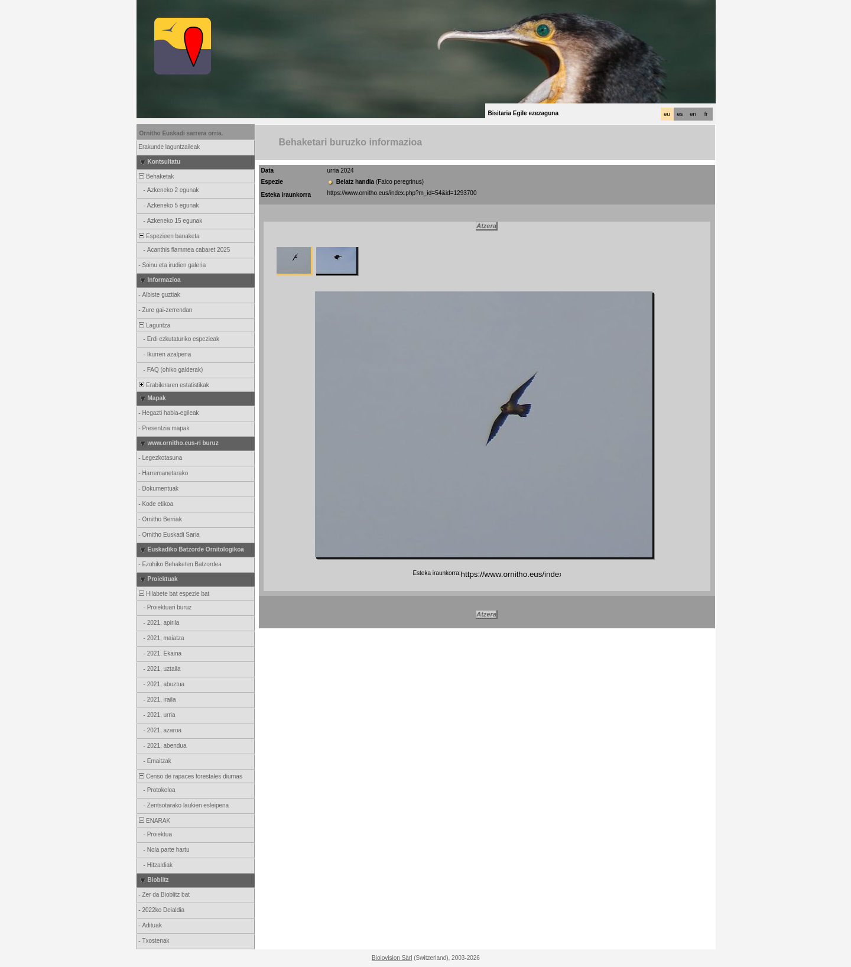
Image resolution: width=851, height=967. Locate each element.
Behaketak (156, 176)
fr (706, 114)
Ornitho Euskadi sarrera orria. (181, 133)
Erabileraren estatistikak (173, 385)
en (693, 114)
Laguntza (154, 325)
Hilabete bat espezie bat (174, 593)
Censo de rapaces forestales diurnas (190, 776)
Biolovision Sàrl (392, 958)
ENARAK (154, 820)
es (680, 114)
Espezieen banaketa (169, 236)
